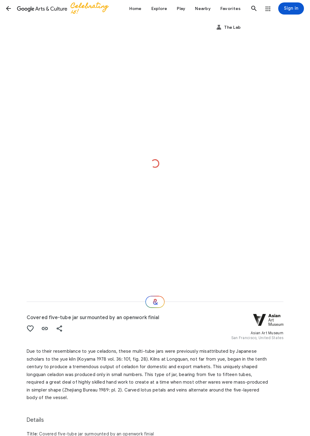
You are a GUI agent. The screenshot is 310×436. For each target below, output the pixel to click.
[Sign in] (291, 8)
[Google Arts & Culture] (65, 8)
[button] (8, 8)
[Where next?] (155, 302)
